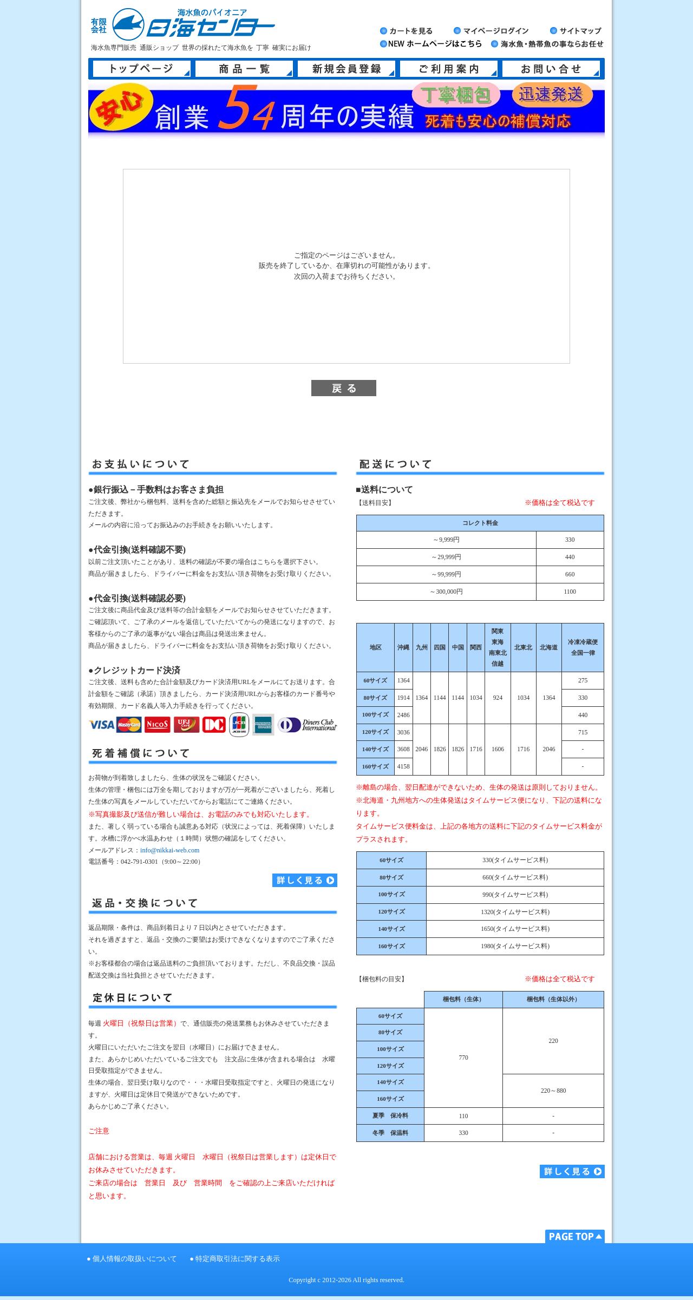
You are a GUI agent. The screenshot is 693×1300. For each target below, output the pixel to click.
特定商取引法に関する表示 (237, 1259)
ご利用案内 (449, 69)
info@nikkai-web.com (169, 850)
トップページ (142, 69)
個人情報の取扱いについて (135, 1259)
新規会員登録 (346, 69)
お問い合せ (551, 69)
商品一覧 (244, 69)
